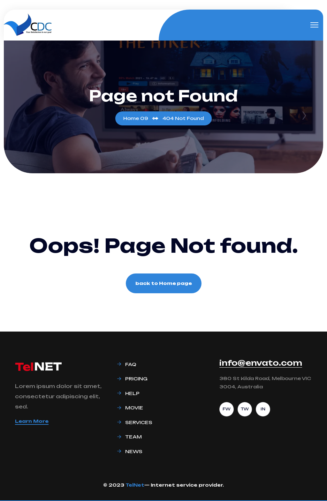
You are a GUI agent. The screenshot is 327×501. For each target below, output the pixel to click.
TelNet (134, 485)
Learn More (32, 421)
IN (263, 409)
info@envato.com (260, 363)
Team (133, 436)
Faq (130, 364)
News (133, 451)
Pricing (136, 378)
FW (227, 409)
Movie (134, 407)
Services (138, 422)
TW (245, 409)
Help (132, 393)
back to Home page (163, 283)
